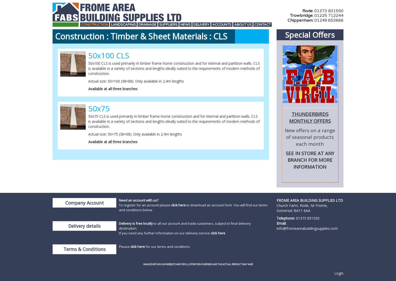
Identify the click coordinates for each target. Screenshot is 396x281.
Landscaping (123, 24)
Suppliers (168, 24)
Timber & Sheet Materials (158, 36)
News (185, 24)
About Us (243, 24)
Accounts (221, 24)
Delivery (201, 24)
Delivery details (84, 226)
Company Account (84, 203)
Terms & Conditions (85, 249)
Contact (262, 24)
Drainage (147, 24)
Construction (94, 24)
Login (338, 273)
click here (178, 205)
